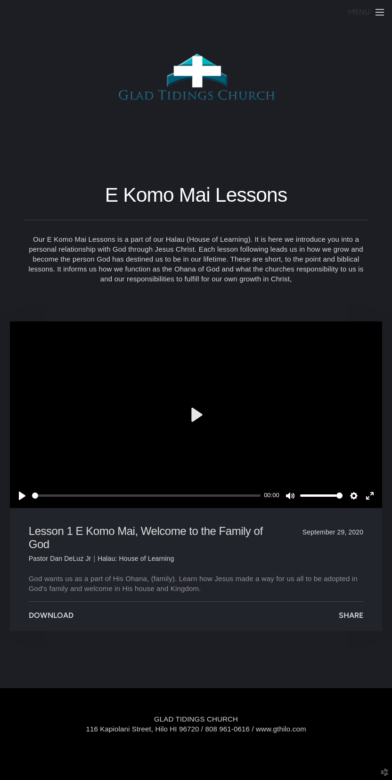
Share (351, 615)
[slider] (146, 495)
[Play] (22, 495)
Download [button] (51, 615)
